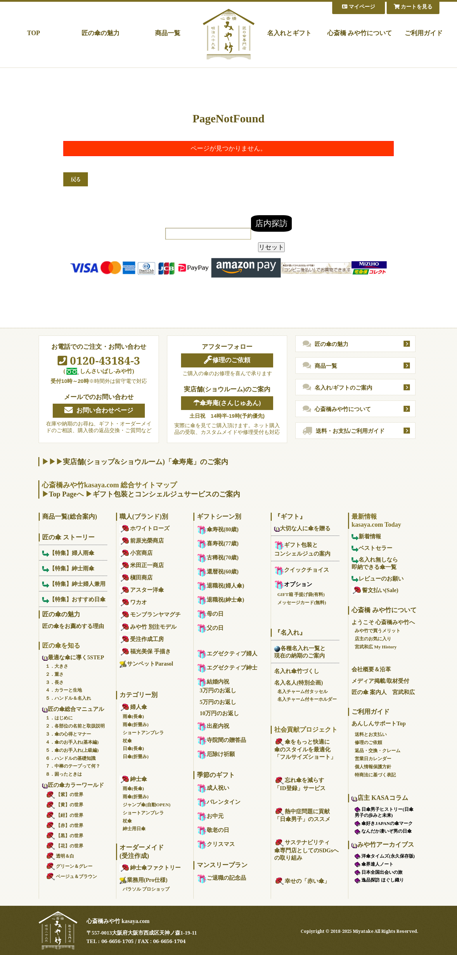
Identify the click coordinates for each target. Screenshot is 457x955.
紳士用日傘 (134, 828)
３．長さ (54, 682)
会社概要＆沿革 (371, 669)
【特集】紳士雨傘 (68, 568)
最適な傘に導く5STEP (73, 657)
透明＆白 (59, 856)
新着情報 (366, 536)
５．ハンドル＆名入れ (68, 698)
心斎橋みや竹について (337, 409)
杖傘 (127, 740)
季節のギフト (216, 774)
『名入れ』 (290, 632)
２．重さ (54, 674)
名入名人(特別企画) (298, 683)
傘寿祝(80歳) (218, 529)
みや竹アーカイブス (383, 844)
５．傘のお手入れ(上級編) (72, 750)
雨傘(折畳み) (136, 724)
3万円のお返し (218, 690)
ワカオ (133, 602)
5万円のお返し (218, 702)
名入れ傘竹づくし (296, 671)
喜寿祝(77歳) (218, 543)
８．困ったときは (63, 774)
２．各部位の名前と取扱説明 (75, 726)
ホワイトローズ (144, 528)
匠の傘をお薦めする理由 (73, 626)
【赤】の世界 (64, 825)
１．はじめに (59, 717)
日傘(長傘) (133, 748)
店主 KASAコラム (380, 797)
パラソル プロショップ (146, 889)
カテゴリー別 (138, 694)
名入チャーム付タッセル (302, 691)
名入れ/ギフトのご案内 (337, 387)
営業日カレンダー (373, 758)
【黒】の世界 (64, 835)
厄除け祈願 (216, 754)
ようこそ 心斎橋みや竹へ (383, 622)
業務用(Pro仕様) (143, 880)
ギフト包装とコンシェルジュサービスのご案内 (166, 494)
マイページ (358, 6)
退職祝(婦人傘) (220, 586)
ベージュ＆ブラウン (71, 876)
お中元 (210, 816)
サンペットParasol (146, 664)
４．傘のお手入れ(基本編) (72, 742)
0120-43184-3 (99, 360)
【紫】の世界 (64, 794)
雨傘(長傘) (133, 716)
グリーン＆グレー (68, 866)
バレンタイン (218, 802)
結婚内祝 (213, 682)
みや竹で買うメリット (377, 630)
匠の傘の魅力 (101, 33)
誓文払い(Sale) (375, 590)
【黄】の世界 (64, 804)
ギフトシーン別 (219, 516)
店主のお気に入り (373, 638)
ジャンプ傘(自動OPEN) (146, 804)
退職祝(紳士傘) (220, 600)
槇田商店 (136, 578)
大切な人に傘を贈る (302, 528)
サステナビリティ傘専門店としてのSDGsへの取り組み (306, 850)
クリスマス (216, 844)
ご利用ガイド (424, 33)
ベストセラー (372, 548)
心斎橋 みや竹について (359, 33)
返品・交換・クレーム (377, 750)
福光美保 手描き (145, 651)
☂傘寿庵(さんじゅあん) (227, 402)
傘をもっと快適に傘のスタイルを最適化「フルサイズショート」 (305, 749)
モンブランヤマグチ (150, 614)
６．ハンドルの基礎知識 (70, 758)
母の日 (210, 614)
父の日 (210, 628)
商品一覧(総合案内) (69, 516)
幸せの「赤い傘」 (302, 881)
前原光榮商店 (142, 541)
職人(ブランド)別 (144, 516)
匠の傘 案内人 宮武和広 (383, 692)
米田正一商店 (142, 565)
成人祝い (213, 788)
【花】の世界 (64, 845)
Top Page (63, 494)
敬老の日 (213, 830)
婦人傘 (133, 707)
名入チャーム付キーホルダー (307, 699)
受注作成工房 (142, 639)
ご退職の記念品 (221, 878)
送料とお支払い (371, 734)
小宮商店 (136, 553)
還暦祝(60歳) (218, 572)
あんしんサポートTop (379, 723)
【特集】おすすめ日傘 (73, 599)
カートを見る (413, 6)
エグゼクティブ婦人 (227, 653)
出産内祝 (213, 726)
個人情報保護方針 (373, 766)
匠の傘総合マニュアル (73, 709)
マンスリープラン (222, 865)
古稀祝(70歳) (218, 557)
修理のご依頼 (227, 360)
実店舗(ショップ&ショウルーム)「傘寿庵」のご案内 (145, 462)
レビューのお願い (378, 579)
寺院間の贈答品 (221, 740)
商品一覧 (167, 33)
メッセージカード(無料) (301, 602)
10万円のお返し (219, 713)
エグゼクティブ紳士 (227, 668)
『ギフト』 (290, 516)
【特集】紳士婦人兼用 (73, 584)
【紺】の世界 (64, 815)
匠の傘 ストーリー (68, 537)
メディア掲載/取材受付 (380, 681)
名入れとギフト (289, 33)
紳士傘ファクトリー (150, 868)
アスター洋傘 (142, 590)
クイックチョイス (301, 570)
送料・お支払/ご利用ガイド (344, 431)
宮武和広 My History (376, 646)
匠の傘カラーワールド (73, 785)
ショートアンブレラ (143, 732)
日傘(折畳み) (136, 756)
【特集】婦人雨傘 (68, 553)
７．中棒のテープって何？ (72, 766)
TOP (33, 33)
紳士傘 (133, 779)
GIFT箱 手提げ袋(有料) (301, 594)
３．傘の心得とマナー (68, 734)
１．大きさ (56, 666)
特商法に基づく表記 (375, 774)
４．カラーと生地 (63, 690)
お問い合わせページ (98, 410)
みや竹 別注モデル (148, 627)
